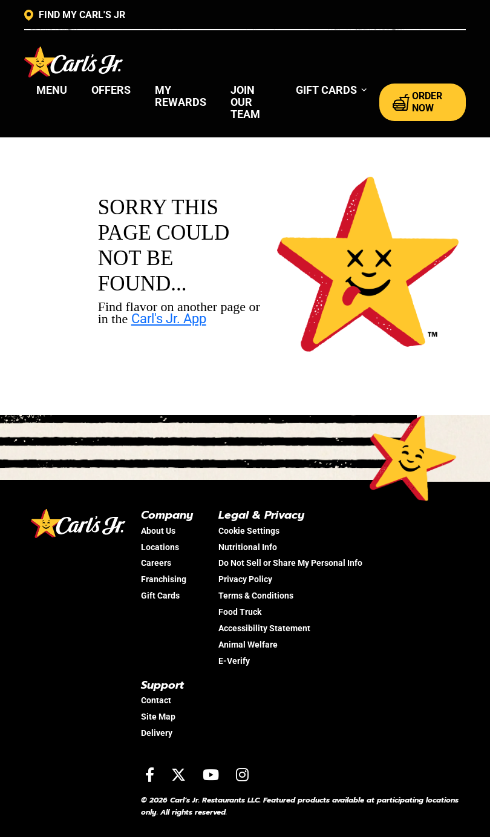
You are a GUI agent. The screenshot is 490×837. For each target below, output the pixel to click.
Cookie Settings (248, 531)
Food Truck (239, 612)
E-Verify (234, 661)
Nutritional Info (247, 547)
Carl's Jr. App (168, 318)
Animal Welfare (248, 644)
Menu (51, 90)
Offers (111, 90)
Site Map (158, 716)
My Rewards (180, 96)
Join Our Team (245, 102)
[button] (332, 90)
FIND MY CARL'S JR (74, 15)
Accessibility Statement (264, 628)
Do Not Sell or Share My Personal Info (290, 563)
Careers (156, 563)
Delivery (156, 733)
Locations (160, 547)
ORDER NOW (417, 102)
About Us (158, 531)
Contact (156, 700)
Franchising (163, 579)
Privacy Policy (245, 579)
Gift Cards (160, 595)
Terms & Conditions (255, 595)
